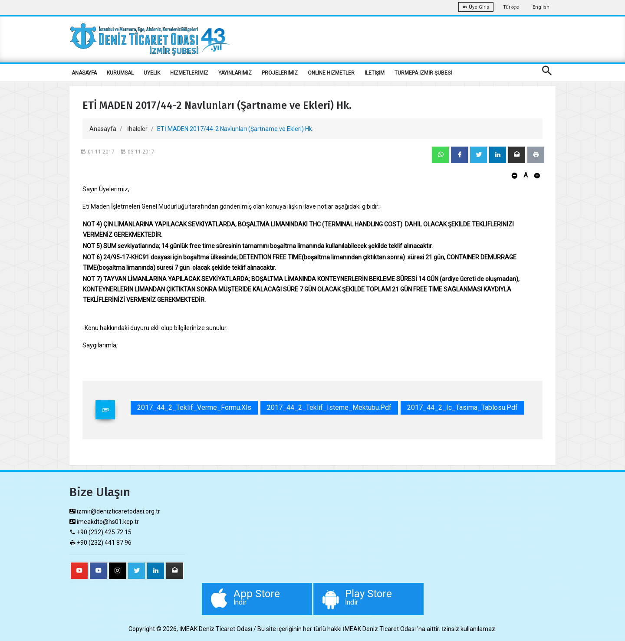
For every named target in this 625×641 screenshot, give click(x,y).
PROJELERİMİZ (280, 73)
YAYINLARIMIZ (235, 73)
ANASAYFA (84, 73)
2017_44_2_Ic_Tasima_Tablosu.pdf (462, 407)
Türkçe (511, 7)
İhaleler (137, 128)
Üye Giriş (476, 7)
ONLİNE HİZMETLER (331, 73)
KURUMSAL (120, 73)
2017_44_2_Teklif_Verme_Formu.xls (194, 407)
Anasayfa (102, 128)
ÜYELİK (152, 73)
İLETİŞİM (375, 73)
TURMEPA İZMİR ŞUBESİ (423, 73)
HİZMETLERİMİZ (189, 73)
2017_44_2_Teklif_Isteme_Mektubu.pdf (329, 407)
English (541, 7)
